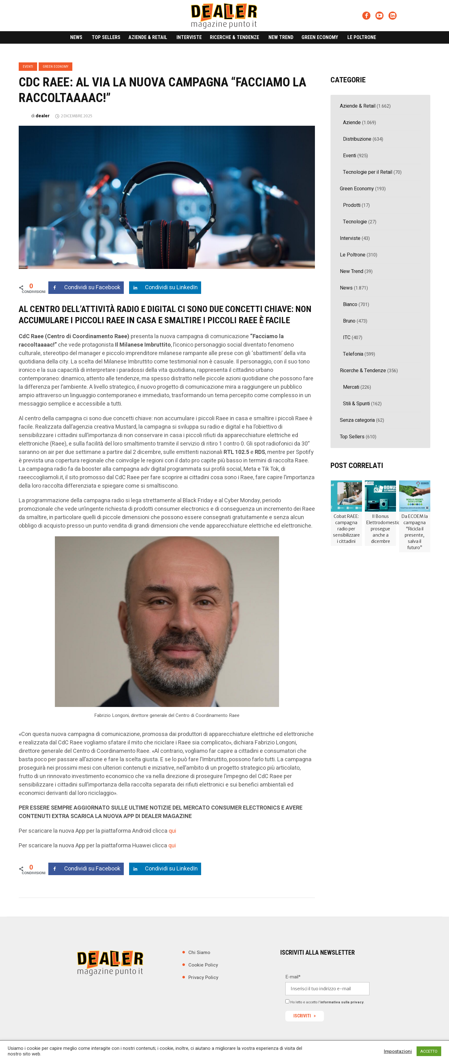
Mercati (351, 387)
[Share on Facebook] (86, 287)
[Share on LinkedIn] (165, 287)
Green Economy (55, 67)
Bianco (350, 304)
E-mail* (293, 976)
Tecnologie (355, 222)
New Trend (351, 271)
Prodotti (351, 205)
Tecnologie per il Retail (367, 172)
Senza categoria (357, 420)
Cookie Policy (203, 965)
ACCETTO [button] (428, 1051)
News (346, 288)
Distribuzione (357, 139)
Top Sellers (352, 437)
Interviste (350, 238)
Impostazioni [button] (398, 1051)
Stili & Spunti (356, 403)
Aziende (352, 122)
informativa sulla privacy (342, 1002)
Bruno (349, 321)
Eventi (28, 67)
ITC (346, 337)
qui (172, 831)
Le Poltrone (352, 255)
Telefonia (353, 354)
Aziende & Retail (357, 106)
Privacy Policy (203, 977)
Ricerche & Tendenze (363, 370)
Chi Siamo (199, 952)
